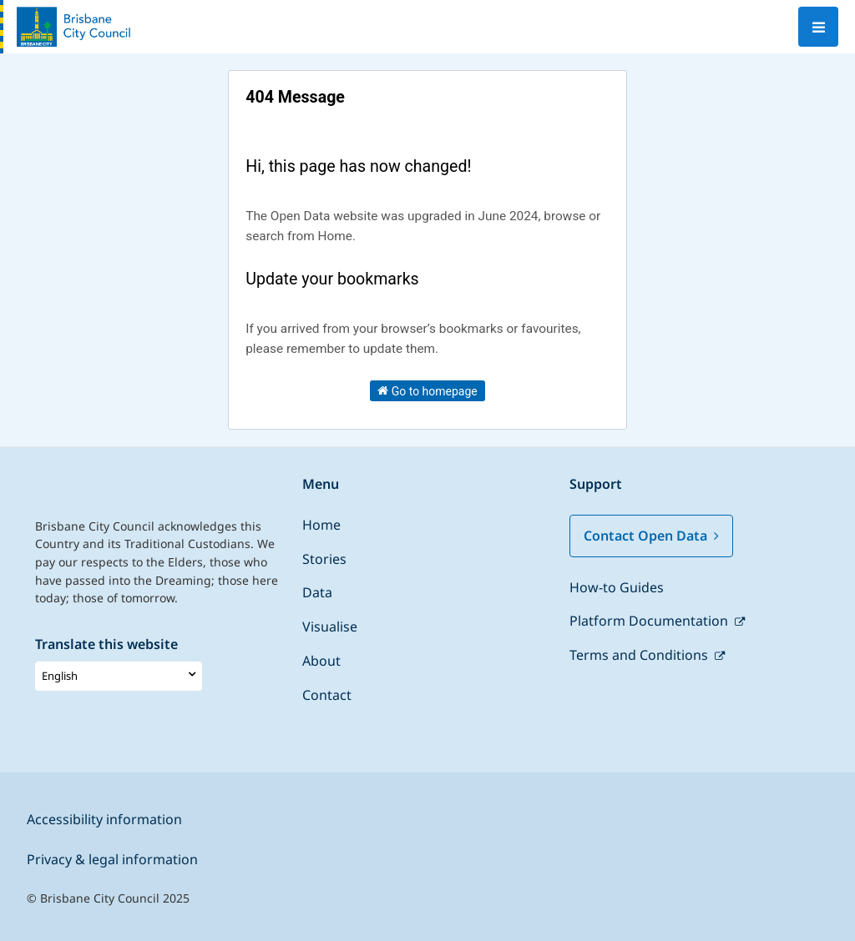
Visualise (329, 626)
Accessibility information (104, 819)
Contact (327, 695)
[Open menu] (818, 27)
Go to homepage (427, 390)
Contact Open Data (651, 535)
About (321, 661)
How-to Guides (616, 587)
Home (321, 525)
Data (317, 592)
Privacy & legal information (112, 859)
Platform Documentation (650, 620)
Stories (324, 559)
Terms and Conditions (640, 655)
